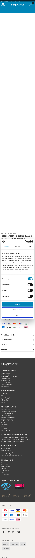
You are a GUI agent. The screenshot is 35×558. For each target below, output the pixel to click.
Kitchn (23, 544)
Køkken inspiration (6, 415)
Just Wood (6, 549)
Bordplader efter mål (7, 421)
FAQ (2, 395)
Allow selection (17, 310)
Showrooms (4, 424)
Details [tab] (17, 246)
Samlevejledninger (6, 397)
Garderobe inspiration (7, 419)
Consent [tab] (6, 246)
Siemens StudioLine (9, 233)
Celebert (5, 544)
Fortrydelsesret (5, 474)
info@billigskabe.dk (6, 384)
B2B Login (3, 468)
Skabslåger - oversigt (6, 410)
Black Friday (4, 465)
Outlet (2, 426)
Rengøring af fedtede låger (8, 411)
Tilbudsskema (5, 470)
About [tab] (29, 246)
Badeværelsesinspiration (8, 417)
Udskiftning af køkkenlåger (8, 423)
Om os (3, 463)
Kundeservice (4, 393)
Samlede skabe (5, 401)
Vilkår (2, 472)
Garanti (3, 402)
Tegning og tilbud (6, 399)
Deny (17, 315)
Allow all (17, 304)
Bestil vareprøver (5, 466)
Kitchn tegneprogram (7, 413)
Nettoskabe (14, 544)
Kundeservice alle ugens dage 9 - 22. (12, 456)
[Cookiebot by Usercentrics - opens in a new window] (25, 241)
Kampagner (4, 428)
